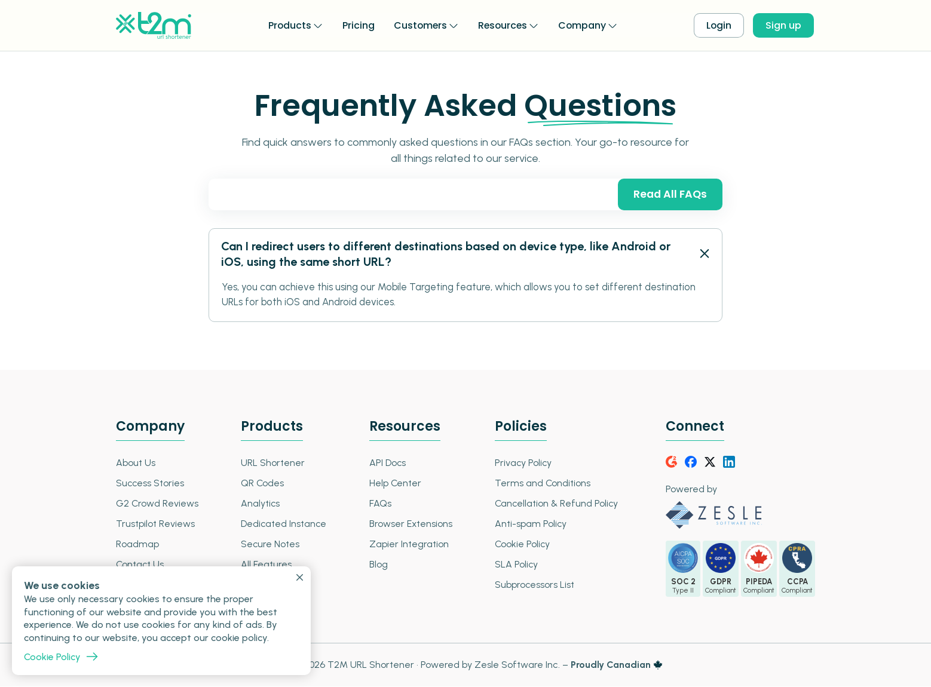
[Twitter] (710, 462)
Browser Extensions (409, 524)
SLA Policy (514, 565)
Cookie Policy (520, 544)
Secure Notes (269, 544)
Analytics (260, 504)
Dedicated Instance (283, 524)
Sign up (785, 25)
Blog (377, 565)
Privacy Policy (521, 463)
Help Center (394, 483)
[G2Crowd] (672, 462)
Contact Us (140, 565)
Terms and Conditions (540, 483)
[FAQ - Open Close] (704, 254)
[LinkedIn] (729, 462)
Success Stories (150, 483)
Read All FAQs (669, 194)
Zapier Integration (407, 544)
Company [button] (583, 25)
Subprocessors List (532, 585)
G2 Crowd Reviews (157, 504)
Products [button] (288, 25)
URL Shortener (272, 463)
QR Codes (262, 483)
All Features (265, 565)
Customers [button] (419, 25)
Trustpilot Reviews (155, 524)
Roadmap (137, 544)
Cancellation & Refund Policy (555, 504)
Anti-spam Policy (528, 524)
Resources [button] (502, 25)
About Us (135, 463)
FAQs (379, 504)
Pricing (357, 25)
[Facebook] (691, 462)
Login (719, 25)
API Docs (386, 463)
